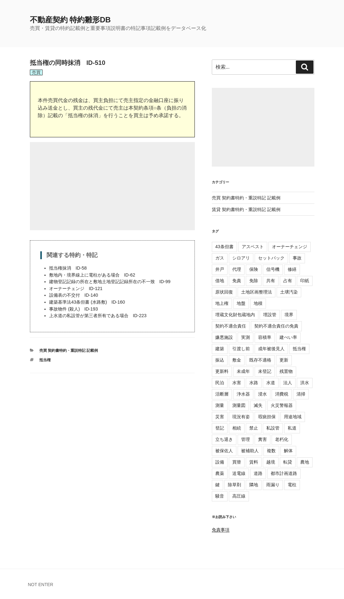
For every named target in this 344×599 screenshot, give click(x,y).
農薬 (219, 473)
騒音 (219, 496)
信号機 (272, 269)
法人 (287, 382)
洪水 (304, 382)
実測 (245, 337)
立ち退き (224, 439)
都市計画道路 (284, 473)
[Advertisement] (112, 186)
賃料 (253, 462)
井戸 (219, 269)
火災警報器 (282, 405)
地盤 (241, 303)
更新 (283, 359)
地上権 (221, 303)
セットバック (271, 257)
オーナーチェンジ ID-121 (75, 288)
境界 (289, 314)
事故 (297, 257)
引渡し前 (241, 348)
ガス (219, 257)
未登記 (264, 371)
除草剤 (234, 484)
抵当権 (45, 360)
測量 (219, 405)
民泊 (219, 382)
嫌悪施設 (224, 337)
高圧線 (238, 496)
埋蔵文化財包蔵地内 (235, 314)
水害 (236, 382)
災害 (219, 416)
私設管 (272, 428)
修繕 (292, 269)
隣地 (253, 484)
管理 (245, 439)
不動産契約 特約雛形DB (70, 19)
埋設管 (269, 314)
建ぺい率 (288, 337)
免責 (236, 280)
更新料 (221, 371)
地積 (258, 303)
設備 (219, 462)
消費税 (281, 393)
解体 (288, 450)
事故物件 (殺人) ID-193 (73, 308)
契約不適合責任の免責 (276, 325)
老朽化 (281, 439)
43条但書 (224, 246)
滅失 (258, 405)
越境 (270, 462)
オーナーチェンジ (289, 246)
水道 (270, 382)
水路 (253, 382)
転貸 (287, 462)
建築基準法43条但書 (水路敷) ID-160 (87, 302)
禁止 (253, 428)
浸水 (262, 393)
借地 (219, 280)
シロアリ (241, 257)
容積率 (264, 337)
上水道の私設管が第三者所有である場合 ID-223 (97, 315)
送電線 (238, 473)
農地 (304, 462)
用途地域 (293, 416)
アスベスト (253, 246)
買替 (236, 462)
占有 (287, 280)
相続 (236, 428)
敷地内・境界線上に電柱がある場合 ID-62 (92, 274)
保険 (253, 269)
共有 (270, 280)
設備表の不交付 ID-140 (73, 295)
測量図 (238, 405)
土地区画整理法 (256, 291)
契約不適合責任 (230, 325)
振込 (219, 359)
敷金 (236, 359)
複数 (271, 450)
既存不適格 (260, 359)
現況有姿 (241, 416)
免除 (253, 280)
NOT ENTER (41, 584)
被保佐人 (224, 450)
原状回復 (224, 291)
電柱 (292, 484)
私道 (292, 428)
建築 (219, 348)
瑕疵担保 (267, 416)
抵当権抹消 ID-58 (68, 268)
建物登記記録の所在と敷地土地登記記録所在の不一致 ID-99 (109, 281)
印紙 (304, 280)
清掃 (300, 393)
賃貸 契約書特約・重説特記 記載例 (246, 209)
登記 (219, 428)
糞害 (262, 439)
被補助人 (250, 450)
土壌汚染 (289, 291)
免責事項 (220, 529)
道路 (258, 473)
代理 (236, 269)
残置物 (286, 371)
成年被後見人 (271, 348)
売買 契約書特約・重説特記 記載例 (68, 350)
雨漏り (272, 484)
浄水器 (243, 393)
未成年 (243, 371)
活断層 (221, 393)
